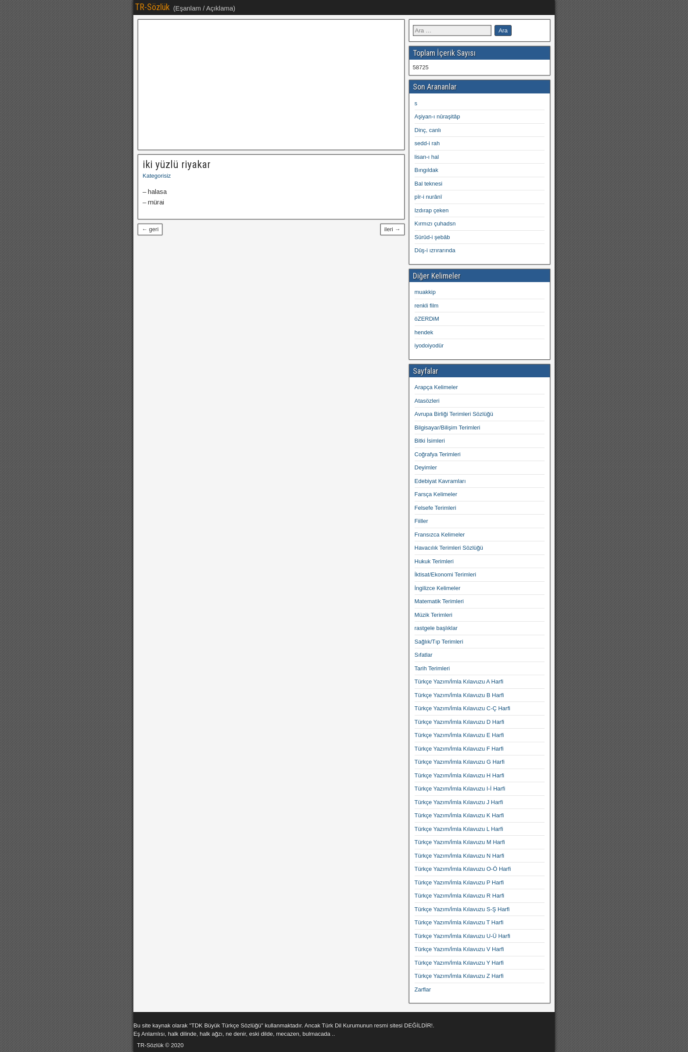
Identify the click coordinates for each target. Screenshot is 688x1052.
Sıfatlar (424, 654)
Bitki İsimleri (430, 440)
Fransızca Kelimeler (440, 534)
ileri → (392, 229)
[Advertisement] (271, 84)
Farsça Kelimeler (436, 494)
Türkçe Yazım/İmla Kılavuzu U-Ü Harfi (462, 936)
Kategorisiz (157, 175)
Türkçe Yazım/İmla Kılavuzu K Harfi (459, 815)
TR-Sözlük (152, 7)
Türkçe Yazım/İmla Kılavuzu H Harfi (460, 775)
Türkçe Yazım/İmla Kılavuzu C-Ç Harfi (462, 708)
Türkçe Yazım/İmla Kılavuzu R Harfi (460, 895)
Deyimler (426, 467)
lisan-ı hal (427, 157)
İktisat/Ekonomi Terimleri (446, 574)
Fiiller (421, 521)
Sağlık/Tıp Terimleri (439, 641)
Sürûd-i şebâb (432, 237)
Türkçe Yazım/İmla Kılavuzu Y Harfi (459, 962)
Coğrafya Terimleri (438, 454)
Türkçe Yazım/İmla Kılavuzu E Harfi (459, 735)
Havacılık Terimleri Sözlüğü (449, 547)
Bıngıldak (426, 170)
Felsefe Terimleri (435, 508)
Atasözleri (427, 400)
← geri (150, 229)
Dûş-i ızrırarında (435, 250)
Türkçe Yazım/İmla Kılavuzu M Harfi (460, 842)
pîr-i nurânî (428, 196)
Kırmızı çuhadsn (435, 223)
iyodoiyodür (429, 345)
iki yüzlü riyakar (177, 164)
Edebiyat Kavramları (440, 481)
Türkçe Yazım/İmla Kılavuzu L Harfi (459, 829)
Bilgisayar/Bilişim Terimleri (447, 427)
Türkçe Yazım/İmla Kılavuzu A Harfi (459, 681)
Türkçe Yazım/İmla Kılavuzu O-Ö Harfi (463, 869)
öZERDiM (427, 318)
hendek (424, 332)
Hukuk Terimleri (434, 561)
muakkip (425, 292)
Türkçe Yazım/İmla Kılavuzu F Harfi (459, 748)
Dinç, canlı (428, 130)
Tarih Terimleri (432, 668)
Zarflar (423, 989)
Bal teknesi (429, 183)
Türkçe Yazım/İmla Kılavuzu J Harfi (459, 802)
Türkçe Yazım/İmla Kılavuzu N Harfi (460, 855)
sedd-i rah (427, 143)
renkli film (427, 305)
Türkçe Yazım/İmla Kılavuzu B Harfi (459, 695)
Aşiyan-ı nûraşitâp (437, 116)
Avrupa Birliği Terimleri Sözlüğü (454, 414)
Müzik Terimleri (433, 615)
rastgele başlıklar (436, 628)
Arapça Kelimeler (436, 387)
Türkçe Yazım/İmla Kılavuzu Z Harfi (459, 976)
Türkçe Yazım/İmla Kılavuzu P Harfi (459, 882)
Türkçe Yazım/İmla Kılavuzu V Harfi (459, 949)
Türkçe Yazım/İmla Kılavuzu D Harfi (460, 722)
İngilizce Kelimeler (438, 588)
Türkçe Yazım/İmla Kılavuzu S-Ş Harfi (462, 909)
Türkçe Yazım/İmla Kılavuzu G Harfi (460, 762)
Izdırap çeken (432, 210)
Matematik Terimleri (439, 601)
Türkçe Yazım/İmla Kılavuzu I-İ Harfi (460, 788)
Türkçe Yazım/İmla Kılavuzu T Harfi (459, 922)
